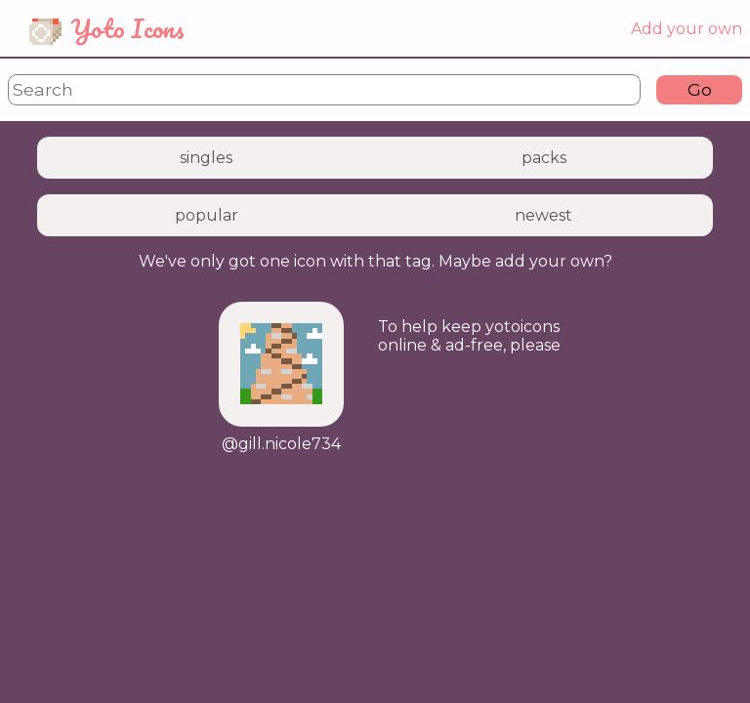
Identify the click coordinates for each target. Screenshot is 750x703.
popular (206, 215)
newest (543, 215)
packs (543, 157)
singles (206, 157)
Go (700, 89)
